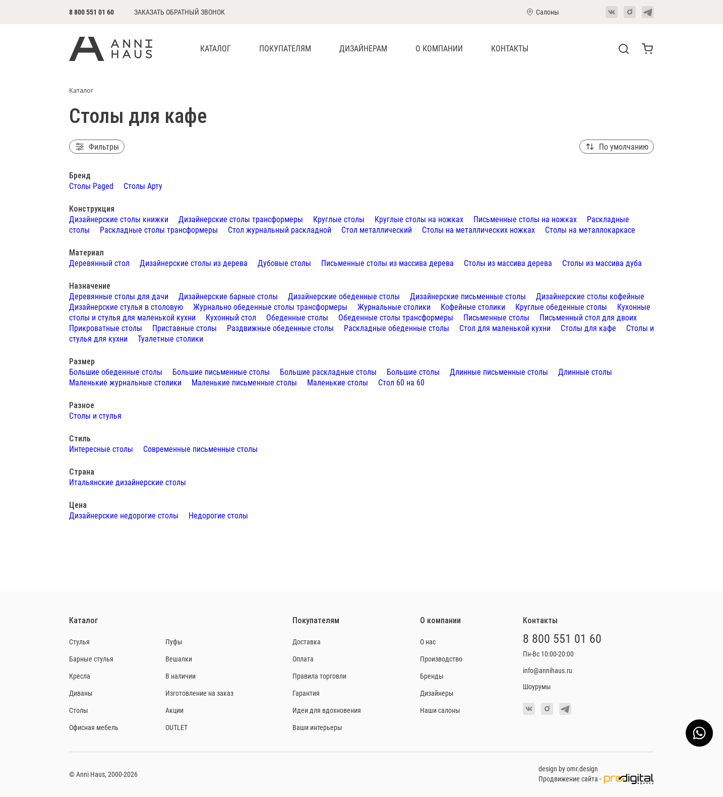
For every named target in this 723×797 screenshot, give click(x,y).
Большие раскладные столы (328, 371)
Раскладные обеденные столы (396, 327)
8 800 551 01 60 (91, 12)
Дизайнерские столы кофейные (590, 296)
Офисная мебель (93, 727)
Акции (174, 710)
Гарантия (306, 693)
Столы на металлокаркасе (590, 229)
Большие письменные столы (221, 371)
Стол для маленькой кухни (505, 327)
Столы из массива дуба (602, 262)
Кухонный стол (231, 317)
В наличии (180, 676)
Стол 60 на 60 (401, 382)
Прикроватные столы (105, 327)
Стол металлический (376, 229)
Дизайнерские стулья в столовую (126, 306)
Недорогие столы (218, 515)
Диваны (81, 693)
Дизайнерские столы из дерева (194, 262)
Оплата (303, 658)
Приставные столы (184, 327)
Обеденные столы (297, 317)
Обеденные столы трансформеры (395, 317)
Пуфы (174, 641)
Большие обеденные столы (115, 371)
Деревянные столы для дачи (118, 296)
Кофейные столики (473, 306)
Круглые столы (339, 219)
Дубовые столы (284, 262)
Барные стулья (91, 658)
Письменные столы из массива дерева (387, 262)
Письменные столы (496, 317)
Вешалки (178, 658)
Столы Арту (143, 185)
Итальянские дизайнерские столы (127, 482)
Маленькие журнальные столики (125, 382)
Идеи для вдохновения (326, 710)
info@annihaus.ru (547, 670)
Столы (78, 710)
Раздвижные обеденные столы (280, 327)
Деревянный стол (99, 262)
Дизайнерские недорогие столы (123, 515)
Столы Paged (91, 185)
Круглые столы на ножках (419, 219)
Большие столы (413, 371)
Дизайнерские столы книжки (118, 219)
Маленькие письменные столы (244, 382)
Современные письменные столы (200, 448)
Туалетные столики (170, 338)
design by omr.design (568, 768)
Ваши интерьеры (317, 727)
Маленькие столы (337, 382)
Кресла (79, 676)
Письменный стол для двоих (588, 317)
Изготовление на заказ (199, 693)
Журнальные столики (394, 306)
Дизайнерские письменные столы (468, 296)
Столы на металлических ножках (478, 229)
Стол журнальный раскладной (279, 229)
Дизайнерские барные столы (228, 296)
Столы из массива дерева (508, 262)
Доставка (306, 641)
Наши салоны (440, 710)
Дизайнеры (437, 693)
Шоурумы (537, 686)
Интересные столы (101, 448)
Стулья (79, 641)
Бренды (432, 676)
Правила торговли (319, 676)
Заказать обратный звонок (179, 12)
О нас (428, 641)
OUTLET (176, 727)
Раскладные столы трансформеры (159, 229)
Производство (441, 658)
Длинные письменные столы (499, 371)
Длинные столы (585, 371)
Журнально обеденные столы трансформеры (270, 306)
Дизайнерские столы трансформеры (240, 219)
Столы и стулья (95, 415)
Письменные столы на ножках (525, 219)
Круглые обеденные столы (561, 306)
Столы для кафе (588, 327)
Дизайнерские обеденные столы (344, 296)
